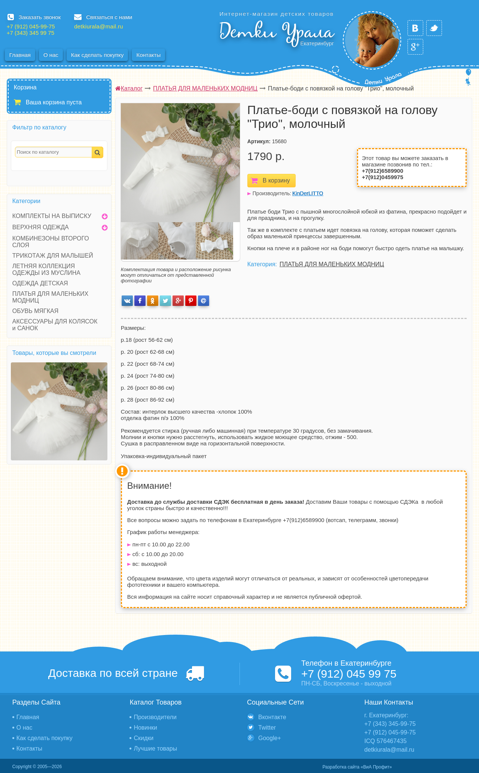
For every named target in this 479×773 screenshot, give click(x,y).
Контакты (148, 55)
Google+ (269, 738)
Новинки (145, 727)
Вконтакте (272, 717)
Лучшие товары (155, 748)
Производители (155, 717)
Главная (20, 55)
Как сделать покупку (97, 55)
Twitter (267, 727)
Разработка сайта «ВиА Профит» (357, 767)
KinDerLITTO (307, 193)
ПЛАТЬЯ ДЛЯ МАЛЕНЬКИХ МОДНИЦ (332, 264)
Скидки (143, 738)
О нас (50, 55)
